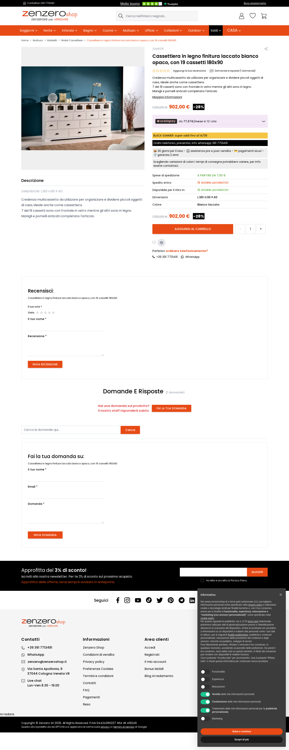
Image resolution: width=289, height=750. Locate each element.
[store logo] (49, 16)
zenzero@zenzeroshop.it (47, 661)
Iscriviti (257, 572)
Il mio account (155, 661)
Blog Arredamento (158, 676)
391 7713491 (220, 143)
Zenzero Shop (93, 647)
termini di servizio (124, 726)
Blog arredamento (255, 3)
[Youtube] (138, 600)
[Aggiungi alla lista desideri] (154, 243)
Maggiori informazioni (167, 97)
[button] (281, 594)
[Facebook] (117, 600)
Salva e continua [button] (241, 731)
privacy (105, 726)
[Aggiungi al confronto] (161, 243)
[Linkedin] (192, 600)
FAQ (86, 690)
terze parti (253, 621)
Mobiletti (52, 40)
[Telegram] (181, 600)
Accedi (149, 647)
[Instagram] (127, 600)
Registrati (151, 654)
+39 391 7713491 (167, 257)
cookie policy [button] (207, 618)
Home (24, 40)
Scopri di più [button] (242, 739)
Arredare (7, 714)
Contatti (89, 683)
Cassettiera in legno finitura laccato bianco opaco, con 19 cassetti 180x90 (131, 40)
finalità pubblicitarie (238, 634)
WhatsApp (35, 654)
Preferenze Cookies (98, 669)
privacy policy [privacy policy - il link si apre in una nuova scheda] (255, 604)
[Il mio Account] (241, 16)
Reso (86, 704)
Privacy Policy (239, 580)
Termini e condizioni (98, 676)
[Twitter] (160, 600)
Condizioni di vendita (98, 654)
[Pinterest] (171, 600)
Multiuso (38, 40)
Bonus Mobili (153, 669)
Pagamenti (91, 697)
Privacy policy (93, 661)
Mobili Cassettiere (72, 40)
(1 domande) (175, 392)
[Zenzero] (144, 623)
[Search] (120, 16)
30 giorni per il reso (170, 151)
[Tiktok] (149, 600)
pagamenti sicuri (250, 151)
